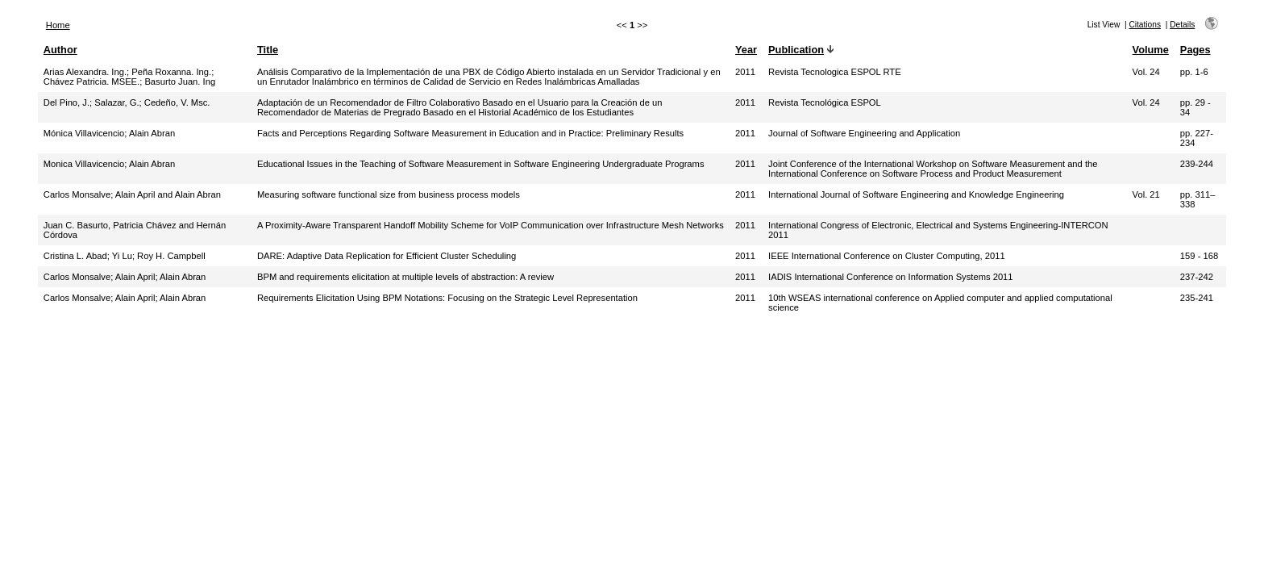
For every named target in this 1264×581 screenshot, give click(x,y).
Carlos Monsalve (77, 194)
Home (58, 25)
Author (60, 50)
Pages (1195, 50)
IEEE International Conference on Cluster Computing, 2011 (886, 256)
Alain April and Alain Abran (168, 194)
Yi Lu (122, 256)
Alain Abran (152, 133)
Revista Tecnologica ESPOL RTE (834, 72)
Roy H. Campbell (171, 256)
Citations (1145, 24)
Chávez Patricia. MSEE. (91, 81)
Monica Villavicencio (84, 164)
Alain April (135, 277)
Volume (1151, 50)
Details (1182, 24)
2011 (745, 72)
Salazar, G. (116, 102)
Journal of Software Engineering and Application (864, 133)
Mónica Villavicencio (84, 133)
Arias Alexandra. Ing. (85, 72)
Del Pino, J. (66, 102)
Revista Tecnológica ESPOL (824, 102)
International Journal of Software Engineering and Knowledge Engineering (916, 194)
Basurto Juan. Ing (179, 81)
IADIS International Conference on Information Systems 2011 (890, 277)
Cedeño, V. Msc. (177, 102)
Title (267, 50)
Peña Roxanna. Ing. (171, 72)
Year (746, 50)
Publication (796, 50)
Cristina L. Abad (75, 256)
